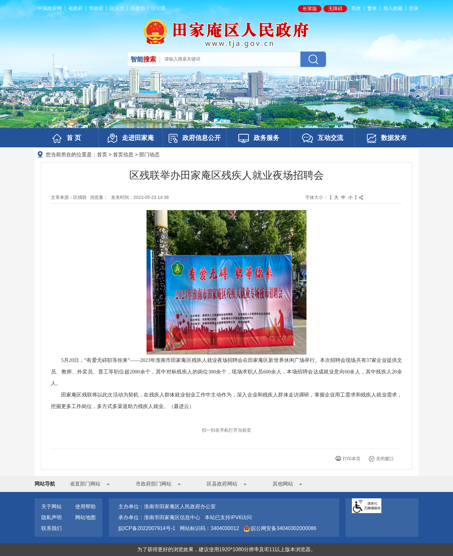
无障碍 (335, 8)
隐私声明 (51, 517)
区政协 (138, 8)
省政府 (75, 8)
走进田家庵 (131, 138)
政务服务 (258, 138)
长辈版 (310, 8)
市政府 (96, 8)
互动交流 (322, 138)
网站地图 (85, 517)
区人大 (117, 8)
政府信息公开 (195, 138)
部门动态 (149, 154)
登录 (413, 8)
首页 (102, 154)
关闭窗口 (385, 458)
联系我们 (51, 528)
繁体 (372, 8)
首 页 (66, 138)
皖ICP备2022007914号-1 (146, 528)
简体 (356, 8)
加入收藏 (392, 8)
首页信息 (123, 154)
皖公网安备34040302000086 (283, 528)
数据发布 (387, 138)
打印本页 (352, 458)
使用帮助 (85, 506)
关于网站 (51, 506)
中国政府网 (50, 8)
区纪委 (158, 8)
